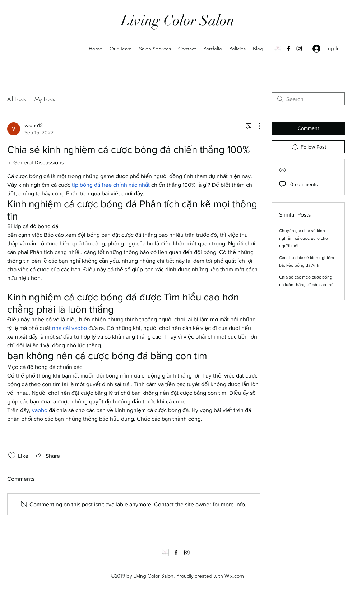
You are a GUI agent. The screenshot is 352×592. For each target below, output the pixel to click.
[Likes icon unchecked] (12, 455)
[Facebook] (288, 48)
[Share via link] (47, 455)
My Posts (44, 99)
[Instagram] (299, 48)
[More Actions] (255, 126)
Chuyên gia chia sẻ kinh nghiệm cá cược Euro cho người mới (303, 238)
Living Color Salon (177, 21)
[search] (308, 98)
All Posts (16, 99)
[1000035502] (277, 48)
